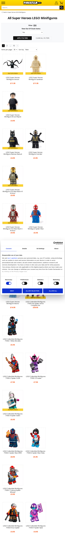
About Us (32, 436)
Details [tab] (24, 248)
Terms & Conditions (32, 449)
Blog (32, 442)
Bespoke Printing (32, 479)
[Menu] (3, 2)
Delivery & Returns (32, 446)
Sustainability (32, 460)
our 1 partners (13, 258)
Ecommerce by (32, 533)
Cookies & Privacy (32, 453)
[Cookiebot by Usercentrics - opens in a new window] (55, 243)
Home (32, 429)
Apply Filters (22, 38)
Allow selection (32, 291)
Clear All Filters (42, 38)
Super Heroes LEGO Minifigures (17, 12)
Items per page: (6, 50)
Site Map (32, 463)
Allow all (53, 291)
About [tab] (56, 248)
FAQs (32, 473)
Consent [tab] (9, 248)
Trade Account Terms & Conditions (32, 482)
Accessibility (32, 456)
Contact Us (32, 467)
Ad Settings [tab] (40, 248)
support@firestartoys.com (32, 476)
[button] (32, 32)
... (10, 46)
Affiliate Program (32, 485)
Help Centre (32, 470)
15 (14, 46)
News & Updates (32, 439)
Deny (12, 291)
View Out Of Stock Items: (31, 29)
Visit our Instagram (32, 495)
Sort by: (21, 50)
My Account (33, 432)
